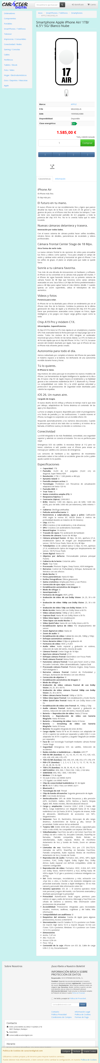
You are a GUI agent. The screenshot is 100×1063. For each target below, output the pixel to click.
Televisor (8, 34)
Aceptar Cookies (90, 1051)
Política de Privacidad (78, 993)
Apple (6, 85)
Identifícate (77, 4)
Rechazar (77, 1051)
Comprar (87, 142)
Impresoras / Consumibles (15, 39)
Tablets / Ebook (10, 65)
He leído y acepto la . (70, 998)
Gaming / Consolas (12, 49)
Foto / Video (9, 70)
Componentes (10, 18)
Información (60, 179)
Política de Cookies (89, 1059)
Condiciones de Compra (61, 1017)
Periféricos (8, 60)
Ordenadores (9, 13)
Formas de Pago (82, 1017)
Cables (7, 54)
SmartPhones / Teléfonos (15, 29)
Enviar (83, 1004)
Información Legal (82, 1012)
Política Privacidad (59, 1014)
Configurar (66, 1051)
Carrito (92, 4)
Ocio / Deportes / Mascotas (15, 80)
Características (44, 179)
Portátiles (8, 23)
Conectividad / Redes (13, 44)
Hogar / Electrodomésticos (15, 75)
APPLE (74, 104)
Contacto (55, 1012)
